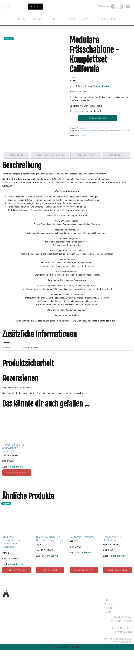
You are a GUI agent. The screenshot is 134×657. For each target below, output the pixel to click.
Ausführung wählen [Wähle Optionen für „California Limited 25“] (83, 578)
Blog (73, 19)
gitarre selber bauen (108, 130)
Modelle (56, 19)
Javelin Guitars (80, 135)
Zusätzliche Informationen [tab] (50, 163)
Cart (87, 19)
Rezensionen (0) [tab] (116, 163)
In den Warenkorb (97, 118)
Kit (129, 130)
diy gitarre (83, 130)
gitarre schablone (94, 130)
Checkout (106, 19)
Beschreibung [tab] (16, 163)
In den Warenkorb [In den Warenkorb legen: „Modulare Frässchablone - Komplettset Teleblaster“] (16, 578)
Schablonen (81, 128)
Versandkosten (101, 86)
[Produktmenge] (73, 118)
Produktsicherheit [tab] (86, 163)
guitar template (121, 130)
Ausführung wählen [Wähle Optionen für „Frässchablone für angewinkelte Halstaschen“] (16, 480)
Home (23, 19)
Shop (38, 19)
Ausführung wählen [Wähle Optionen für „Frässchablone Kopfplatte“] (117, 578)
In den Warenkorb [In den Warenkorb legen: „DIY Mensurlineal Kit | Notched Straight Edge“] (50, 578)
